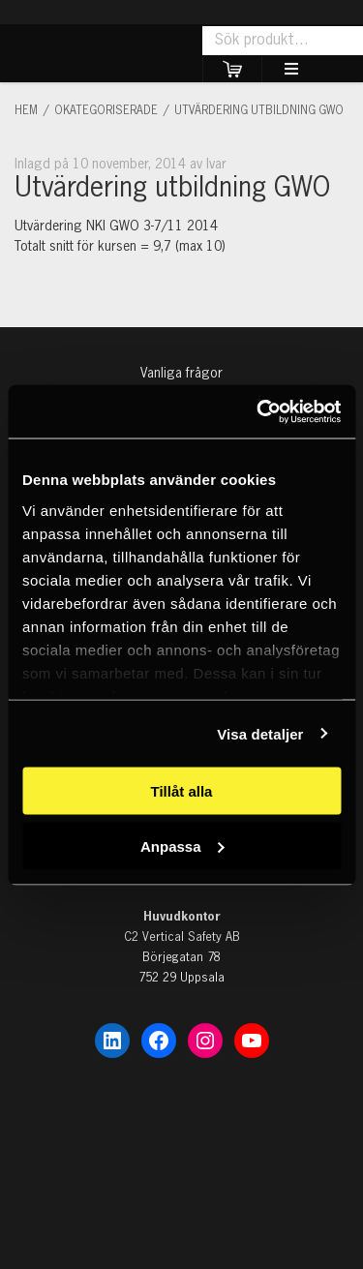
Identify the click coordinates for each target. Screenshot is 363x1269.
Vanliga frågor (181, 373)
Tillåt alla (182, 791)
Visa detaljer (260, 733)
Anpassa (182, 845)
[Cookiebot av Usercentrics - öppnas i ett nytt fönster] (258, 411)
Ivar (216, 164)
